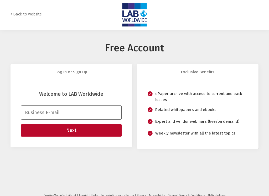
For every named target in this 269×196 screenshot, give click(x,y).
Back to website (27, 14)
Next (71, 130)
